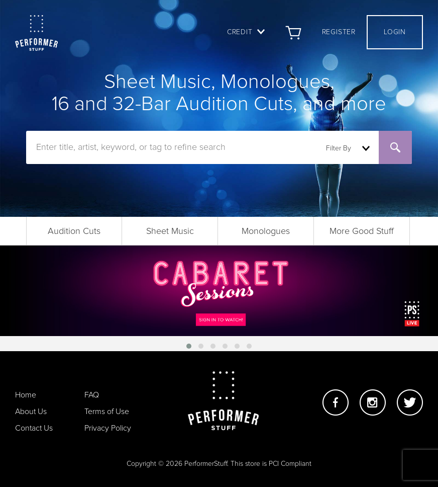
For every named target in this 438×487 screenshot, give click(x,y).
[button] (189, 346)
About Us (31, 412)
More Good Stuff (362, 231)
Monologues (266, 231)
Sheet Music (170, 231)
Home (25, 395)
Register (339, 32)
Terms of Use (106, 412)
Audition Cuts (74, 231)
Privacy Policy (107, 428)
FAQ (91, 395)
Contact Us (34, 428)
